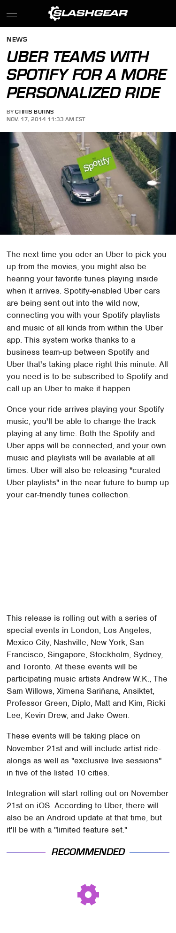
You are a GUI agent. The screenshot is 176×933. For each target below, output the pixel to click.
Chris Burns (34, 111)
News (17, 40)
